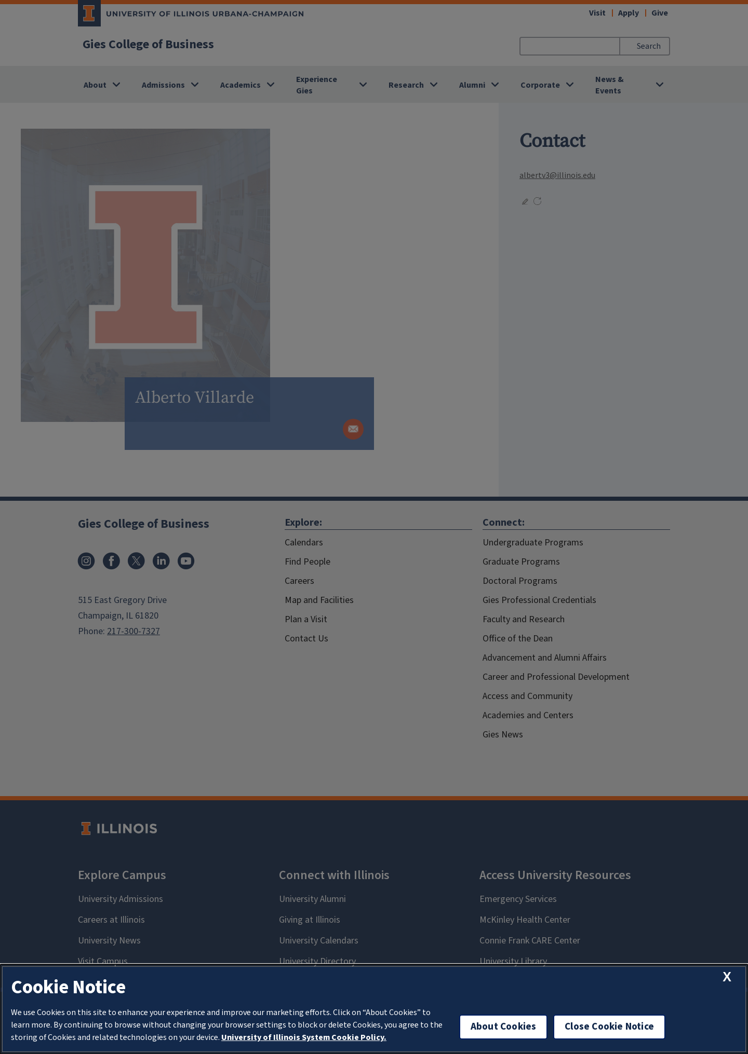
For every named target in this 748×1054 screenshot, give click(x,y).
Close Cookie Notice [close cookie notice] (609, 1027)
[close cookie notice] (727, 977)
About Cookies (503, 1027)
